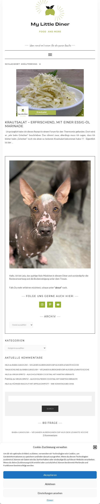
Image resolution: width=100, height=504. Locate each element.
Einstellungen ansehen (50, 493)
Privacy (50, 500)
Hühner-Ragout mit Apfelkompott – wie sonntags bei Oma (43, 383)
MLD (7, 365)
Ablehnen (50, 484)
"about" (58, 287)
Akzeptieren (50, 474)
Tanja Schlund (12, 369)
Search (50, 409)
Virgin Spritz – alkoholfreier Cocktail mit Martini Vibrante (43, 374)
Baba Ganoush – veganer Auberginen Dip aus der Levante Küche (45, 365)
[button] (95, 447)
